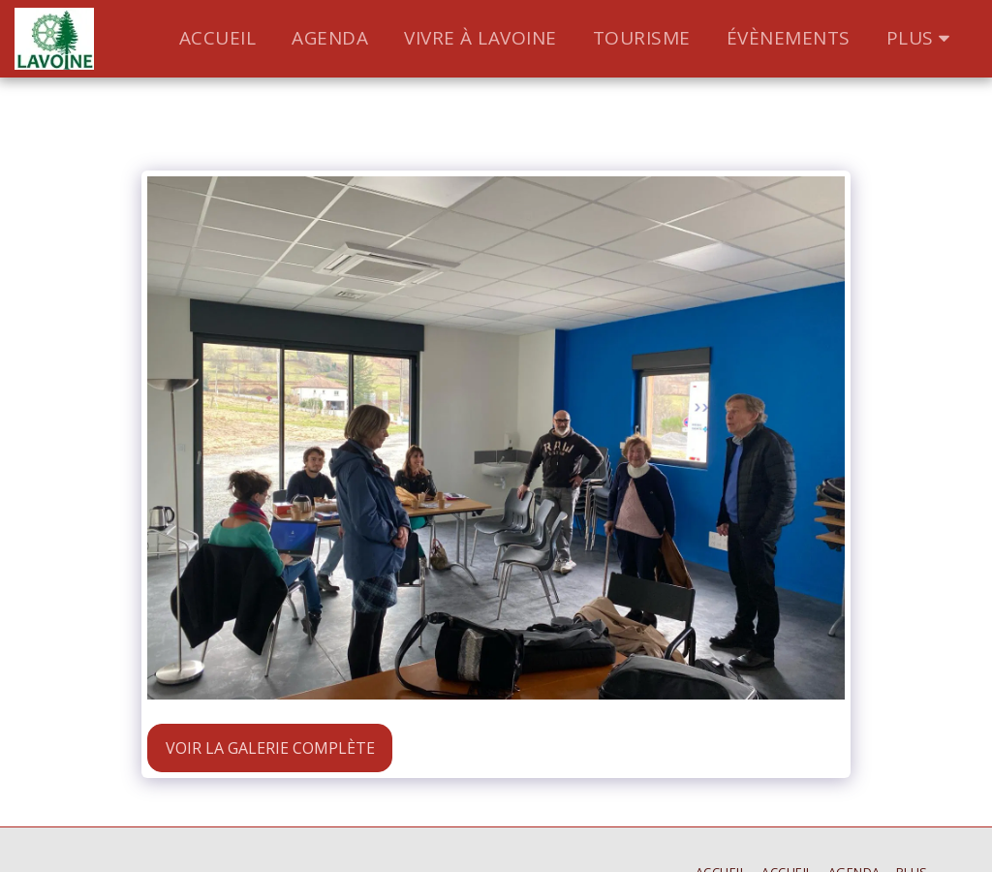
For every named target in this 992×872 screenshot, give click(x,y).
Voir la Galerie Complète (270, 748)
